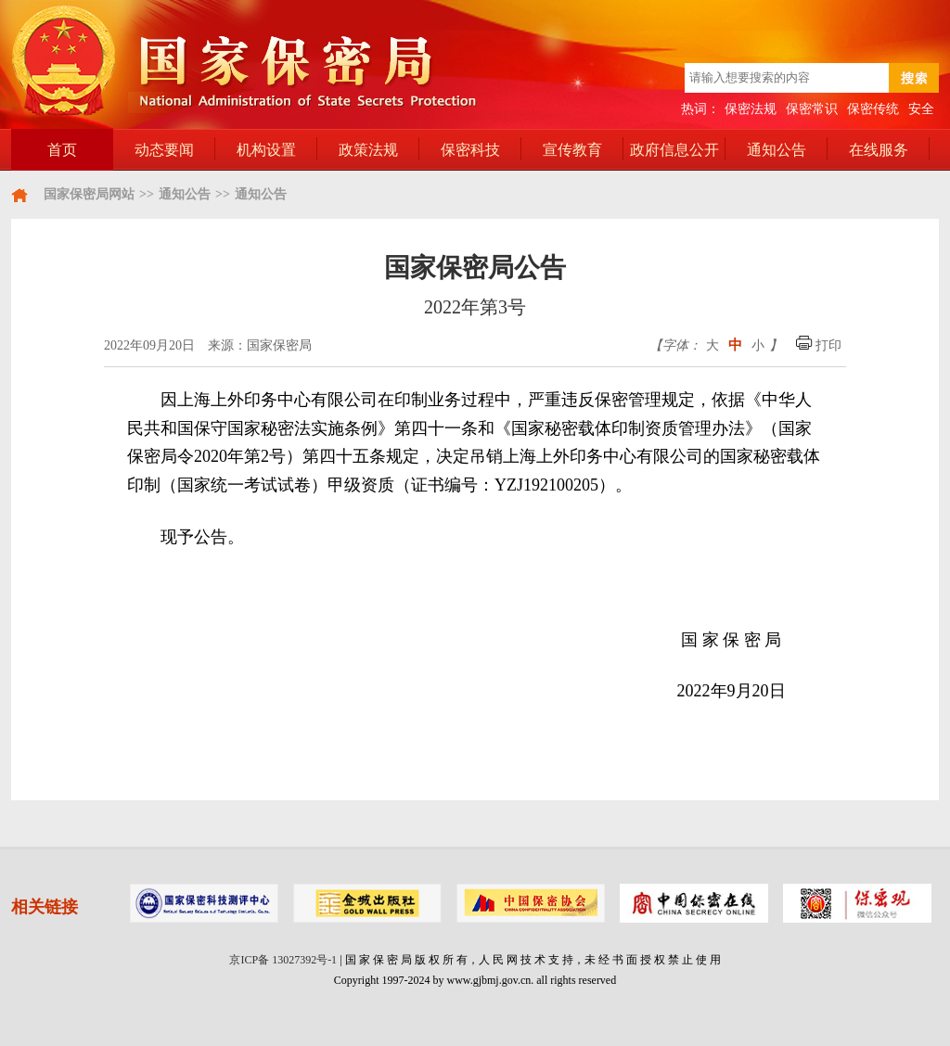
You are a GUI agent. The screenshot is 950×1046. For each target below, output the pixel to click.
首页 (62, 150)
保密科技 (470, 150)
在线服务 (878, 150)
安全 (921, 109)
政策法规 (368, 150)
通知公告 (776, 150)
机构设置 (266, 150)
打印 (819, 345)
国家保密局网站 (89, 194)
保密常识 (812, 109)
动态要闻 (164, 150)
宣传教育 (572, 150)
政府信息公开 (674, 150)
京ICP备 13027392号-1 (283, 959)
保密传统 (873, 109)
